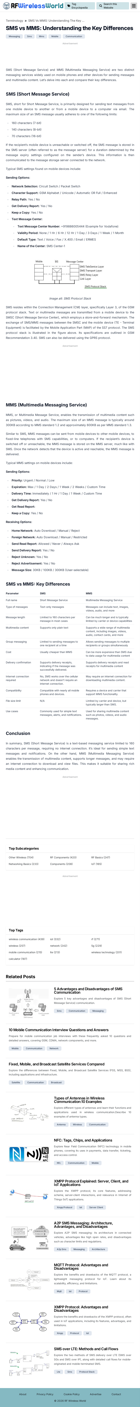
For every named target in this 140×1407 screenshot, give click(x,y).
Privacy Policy (45, 1394)
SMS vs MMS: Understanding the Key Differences (57, 20)
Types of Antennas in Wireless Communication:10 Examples (79, 1100)
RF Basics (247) (100, 857)
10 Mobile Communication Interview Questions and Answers (59, 1030)
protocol (83, 1291)
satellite (16, 1082)
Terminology (14, 20)
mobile (54, 36)
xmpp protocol (64, 1207)
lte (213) (55, 952)
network (54, 1048)
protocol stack (87, 1371)
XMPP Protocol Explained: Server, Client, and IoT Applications (91, 1183)
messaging (14, 36)
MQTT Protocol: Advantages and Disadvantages (81, 1267)
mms (41, 36)
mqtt (59, 1291)
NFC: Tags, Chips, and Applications (83, 1140)
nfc (59, 1163)
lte (58, 1371)
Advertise (95, 1394)
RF (32, 5)
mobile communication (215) (25, 952)
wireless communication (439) (26, 939)
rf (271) (95, 939)
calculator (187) (18, 958)
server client (96, 1207)
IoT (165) (96, 863)
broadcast (56, 1082)
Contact (116, 1394)
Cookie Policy (72, 1394)
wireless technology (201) (106, 952)
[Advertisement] (70, 54)
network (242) (58, 945)
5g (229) (96, 945)
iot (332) (55, 939)
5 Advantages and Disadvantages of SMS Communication (88, 991)
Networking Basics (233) (23, 863)
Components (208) (61, 863)
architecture (98, 1249)
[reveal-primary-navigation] (134, 6)
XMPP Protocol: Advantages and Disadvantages (81, 1309)
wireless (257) (17, 945)
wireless (77, 1124)
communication (74, 36)
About (22, 1394)
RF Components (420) (63, 857)
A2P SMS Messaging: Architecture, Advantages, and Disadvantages (83, 1225)
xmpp (60, 1333)
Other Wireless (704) (21, 857)
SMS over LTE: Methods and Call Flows (86, 1349)
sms (29, 36)
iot (80, 1207)
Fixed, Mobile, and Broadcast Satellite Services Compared (56, 1064)
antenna (61, 1124)
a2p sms (61, 1249)
